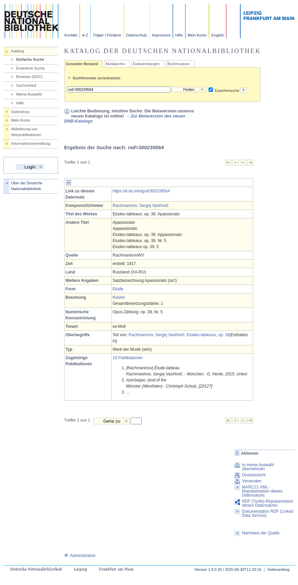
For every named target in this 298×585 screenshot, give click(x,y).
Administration (80, 555)
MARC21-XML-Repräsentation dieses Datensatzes (262, 491)
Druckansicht (253, 475)
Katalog (17, 51)
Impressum (161, 35)
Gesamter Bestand (82, 64)
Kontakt (70, 35)
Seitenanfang (278, 569)
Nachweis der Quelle (260, 533)
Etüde (118, 289)
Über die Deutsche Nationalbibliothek (27, 186)
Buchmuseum (178, 64)
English (217, 35)
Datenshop (20, 112)
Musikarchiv (115, 64)
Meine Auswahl (29, 94)
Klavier (119, 297)
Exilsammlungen (146, 64)
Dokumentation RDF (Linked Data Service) (267, 513)
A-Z (85, 35)
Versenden (251, 481)
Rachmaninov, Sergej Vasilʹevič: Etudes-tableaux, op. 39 (179, 335)
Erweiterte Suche (30, 68)
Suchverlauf (26, 85)
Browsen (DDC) (29, 77)
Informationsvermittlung (30, 143)
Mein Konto (197, 35)
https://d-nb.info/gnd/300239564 (141, 191)
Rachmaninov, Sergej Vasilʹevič (141, 205)
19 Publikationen (128, 357)
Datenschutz (136, 35)
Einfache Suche (30, 59)
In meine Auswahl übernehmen (258, 466)
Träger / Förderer (107, 35)
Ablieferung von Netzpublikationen (26, 132)
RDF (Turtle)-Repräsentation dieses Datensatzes (267, 503)
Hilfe (179, 35)
